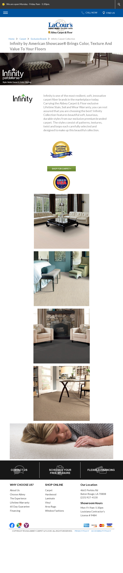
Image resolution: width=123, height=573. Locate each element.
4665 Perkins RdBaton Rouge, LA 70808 (93, 492)
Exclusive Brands (39, 39)
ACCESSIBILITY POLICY (101, 531)
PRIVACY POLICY (82, 531)
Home (11, 39)
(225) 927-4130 (89, 497)
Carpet (23, 39)
